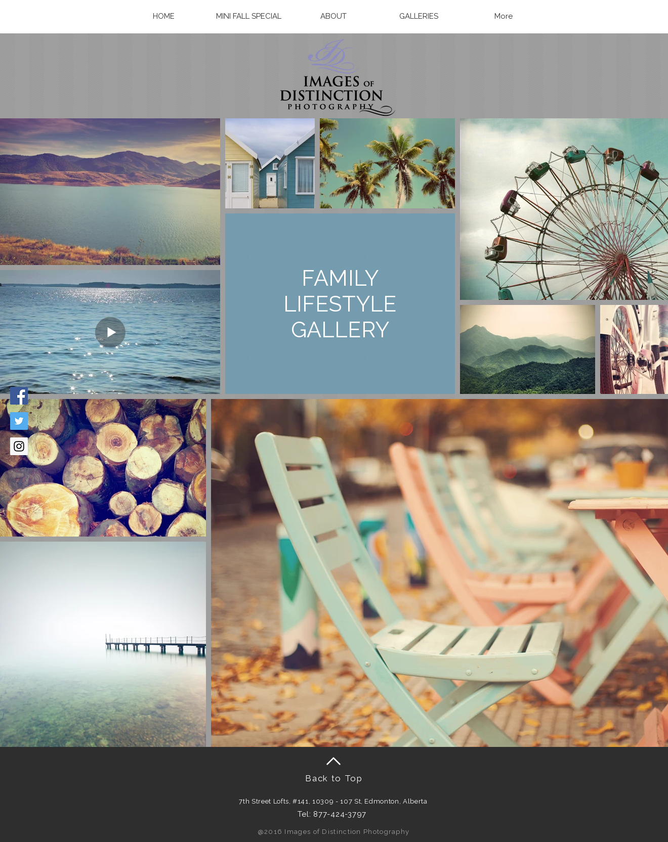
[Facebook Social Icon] (19, 396)
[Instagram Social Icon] (19, 446)
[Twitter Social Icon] (19, 421)
